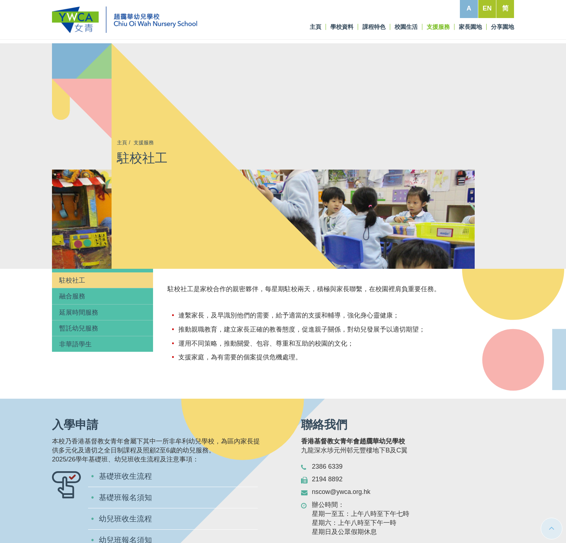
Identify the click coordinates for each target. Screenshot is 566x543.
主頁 (122, 142)
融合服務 (72, 197)
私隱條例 (496, 523)
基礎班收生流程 (126, 377)
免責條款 (467, 523)
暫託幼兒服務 (78, 229)
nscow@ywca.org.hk (341, 392)
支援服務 (144, 142)
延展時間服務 (78, 212)
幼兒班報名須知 (126, 442)
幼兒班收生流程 (126, 420)
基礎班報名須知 (126, 398)
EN (487, 8)
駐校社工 (72, 181)
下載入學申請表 (126, 463)
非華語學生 (75, 245)
